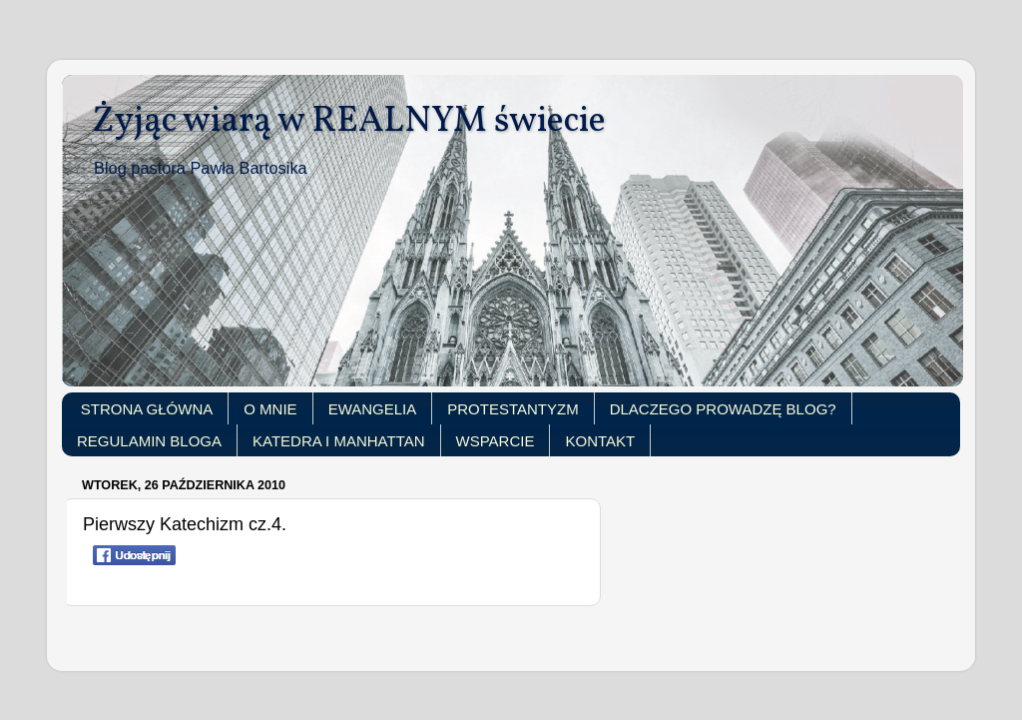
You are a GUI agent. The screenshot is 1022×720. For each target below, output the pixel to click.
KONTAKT (600, 440)
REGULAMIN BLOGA (149, 440)
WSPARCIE (495, 440)
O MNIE (270, 408)
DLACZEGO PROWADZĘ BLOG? (723, 408)
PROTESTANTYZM (512, 408)
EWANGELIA (372, 408)
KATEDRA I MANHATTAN (339, 440)
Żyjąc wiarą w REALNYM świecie (349, 122)
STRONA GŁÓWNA (147, 408)
